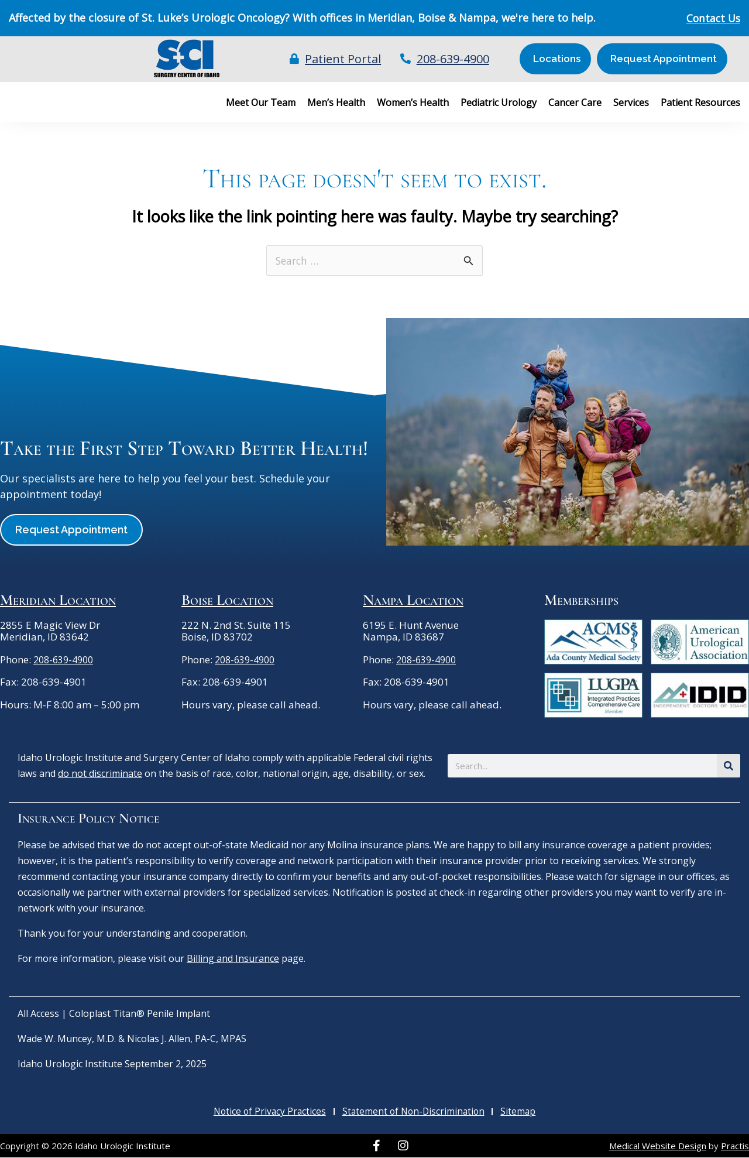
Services (631, 102)
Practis (735, 1146)
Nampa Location (413, 600)
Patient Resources (700, 102)
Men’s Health (336, 102)
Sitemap (518, 1112)
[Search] (728, 766)
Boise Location (227, 600)
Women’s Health (413, 102)
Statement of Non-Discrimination (414, 1112)
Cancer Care (575, 102)
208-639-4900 (66, 660)
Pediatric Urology (499, 102)
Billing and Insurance (233, 959)
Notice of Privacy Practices (270, 1112)
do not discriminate (100, 774)
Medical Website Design (657, 1146)
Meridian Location (58, 600)
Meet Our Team (261, 102)
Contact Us (712, 18)
